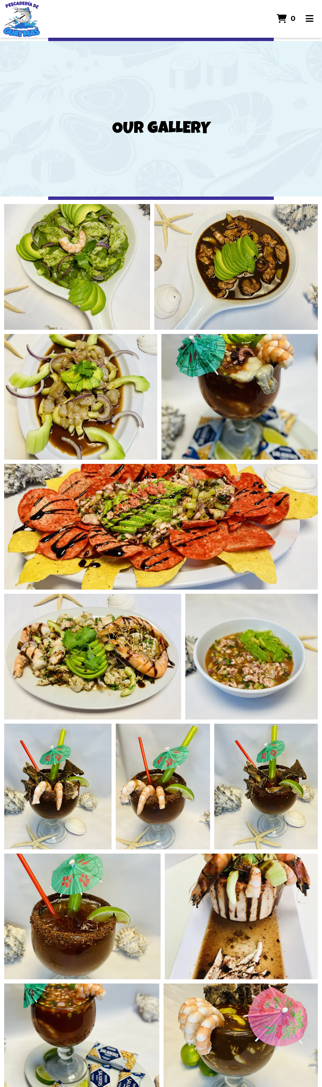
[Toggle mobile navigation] (310, 18)
